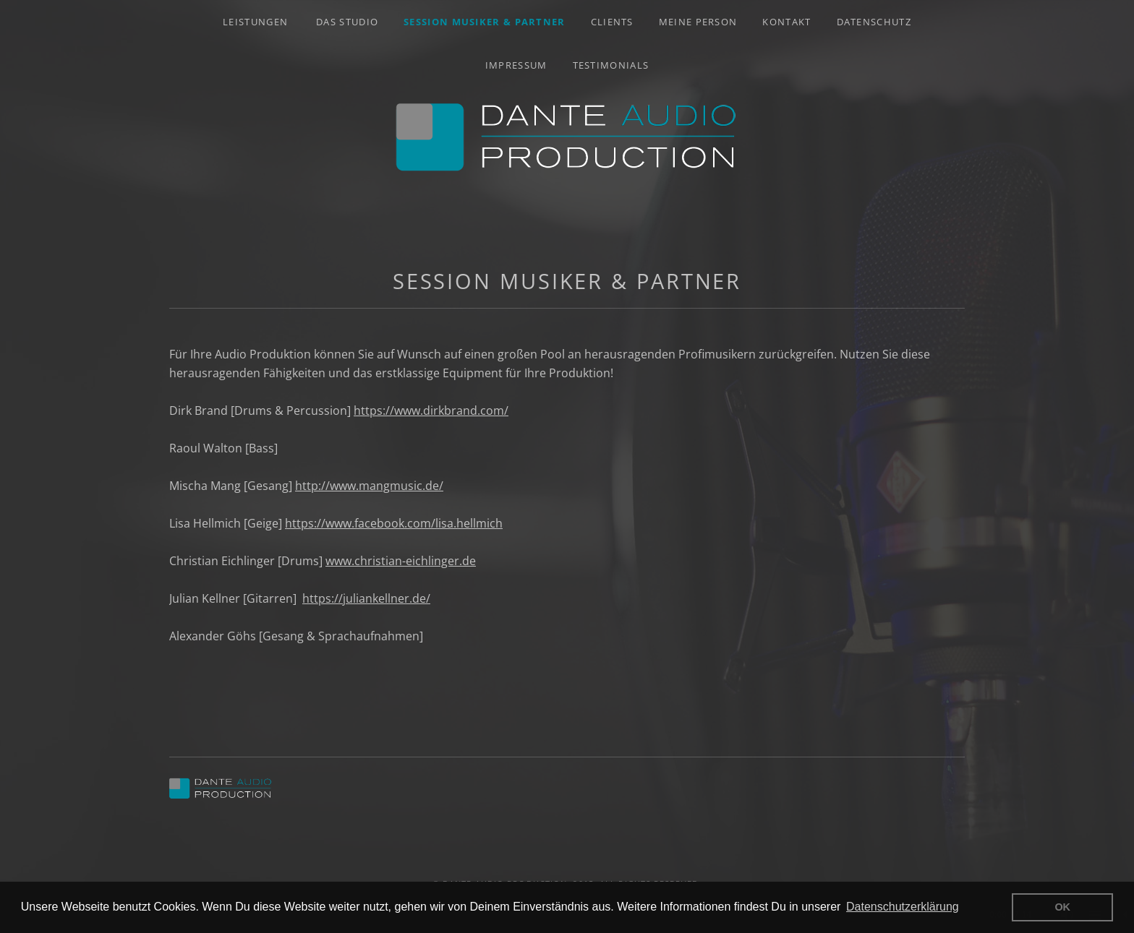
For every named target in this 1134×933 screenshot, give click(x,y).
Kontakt (786, 21)
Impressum (516, 65)
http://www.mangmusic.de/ (369, 486)
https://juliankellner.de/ (366, 598)
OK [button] (1062, 907)
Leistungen (255, 21)
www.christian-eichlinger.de (400, 561)
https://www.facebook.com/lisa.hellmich (394, 523)
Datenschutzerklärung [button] (902, 906)
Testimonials (611, 65)
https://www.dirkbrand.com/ (431, 410)
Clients (612, 21)
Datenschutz (874, 21)
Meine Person (698, 21)
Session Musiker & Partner (485, 21)
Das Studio (347, 21)
